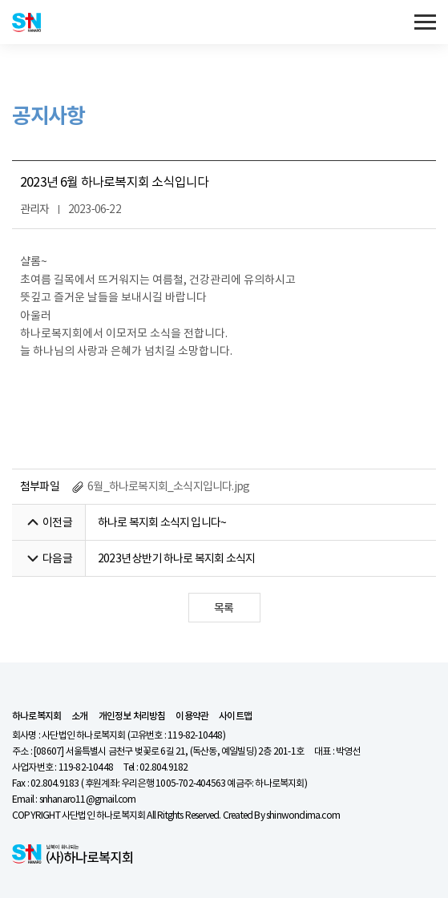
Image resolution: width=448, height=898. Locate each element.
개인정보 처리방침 (132, 716)
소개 (79, 716)
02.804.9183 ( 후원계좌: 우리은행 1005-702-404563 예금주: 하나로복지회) (168, 783)
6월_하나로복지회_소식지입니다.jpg (160, 486)
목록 (224, 608)
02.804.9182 (163, 767)
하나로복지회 (36, 716)
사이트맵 (235, 716)
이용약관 (192, 716)
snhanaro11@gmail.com (87, 799)
